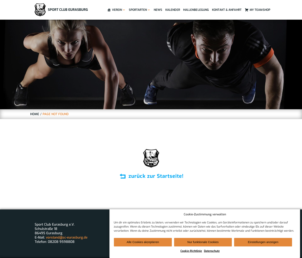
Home (34, 114)
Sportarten (140, 10)
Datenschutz (212, 253)
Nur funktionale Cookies (202, 244)
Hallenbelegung (196, 10)
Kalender (172, 10)
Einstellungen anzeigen (263, 244)
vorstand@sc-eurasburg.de (66, 237)
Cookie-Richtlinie (191, 253)
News (158, 10)
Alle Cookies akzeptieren (143, 244)
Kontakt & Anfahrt (227, 10)
